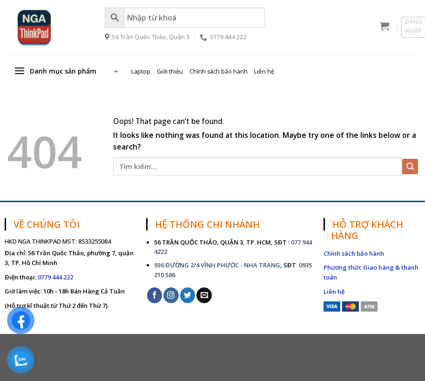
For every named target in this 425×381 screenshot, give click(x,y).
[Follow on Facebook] (154, 295)
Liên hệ (264, 71)
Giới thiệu (170, 71)
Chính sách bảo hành (218, 71)
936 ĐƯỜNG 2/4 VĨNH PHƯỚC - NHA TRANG (217, 265)
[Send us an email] (204, 295)
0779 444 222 (55, 277)
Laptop (140, 71)
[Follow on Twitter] (188, 295)
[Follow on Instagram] (171, 295)
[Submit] (410, 166)
